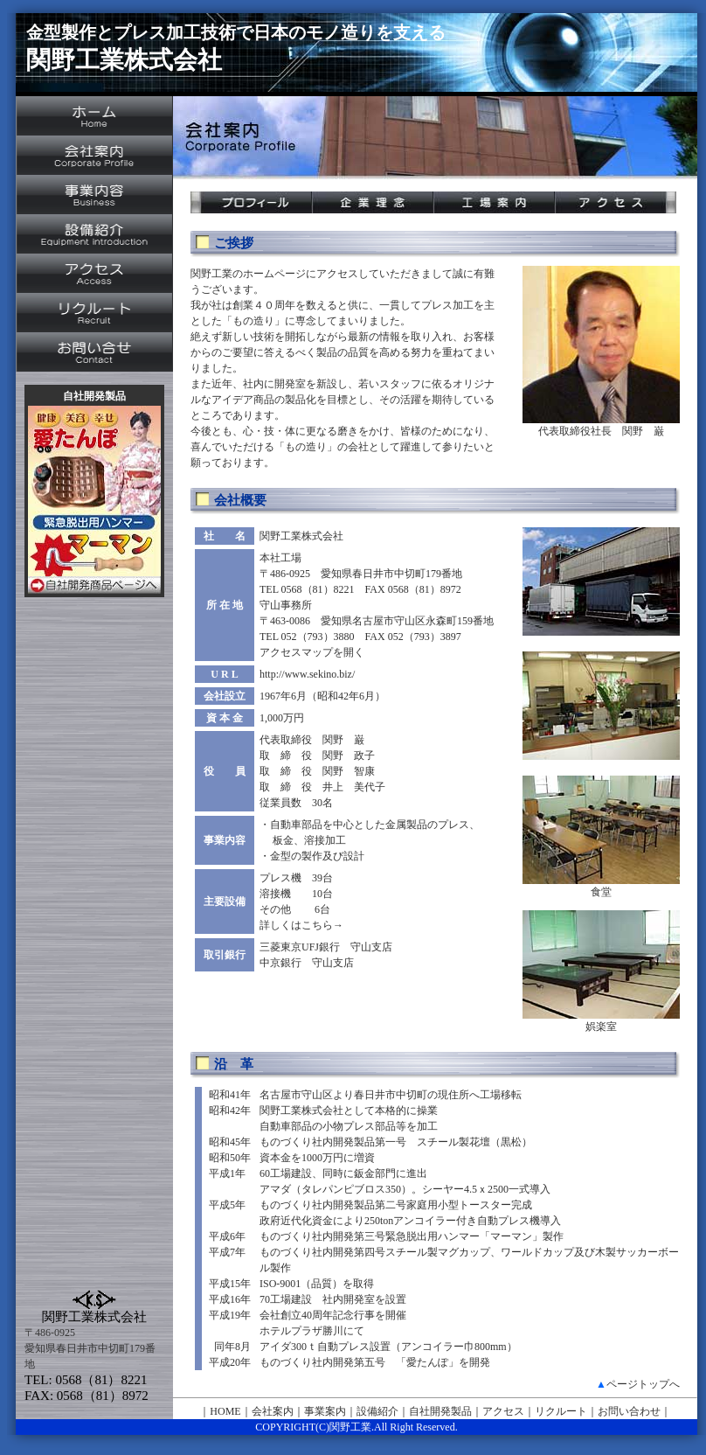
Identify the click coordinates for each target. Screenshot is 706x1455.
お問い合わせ (629, 1411)
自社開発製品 (440, 1411)
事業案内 (325, 1411)
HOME (225, 1411)
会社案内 (273, 1411)
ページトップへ (643, 1384)
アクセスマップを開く (312, 652)
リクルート (561, 1411)
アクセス (503, 1411)
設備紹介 (377, 1411)
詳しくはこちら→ (301, 925)
